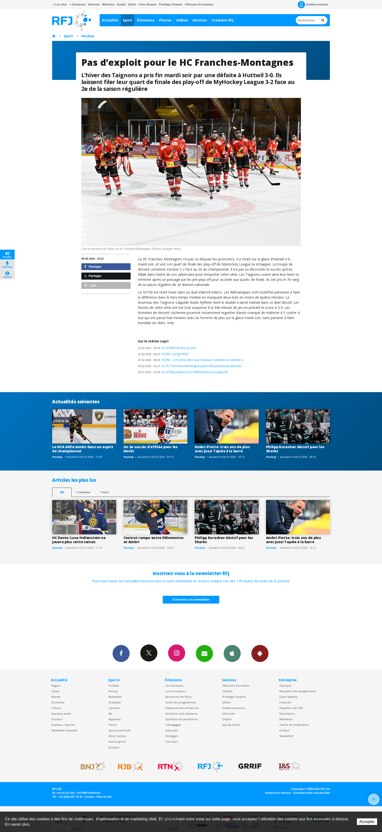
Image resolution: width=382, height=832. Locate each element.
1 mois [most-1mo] (104, 492)
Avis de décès (231, 724)
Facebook (121, 653)
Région (55, 685)
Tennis (112, 724)
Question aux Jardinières (181, 719)
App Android (259, 653)
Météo (226, 702)
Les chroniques (175, 691)
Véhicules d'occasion (235, 685)
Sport (127, 20)
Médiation (286, 719)
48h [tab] (62, 492)
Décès (132, 4)
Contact (284, 730)
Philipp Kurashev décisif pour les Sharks (295, 448)
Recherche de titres (178, 696)
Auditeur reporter (63, 724)
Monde (56, 696)
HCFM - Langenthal (163, 354)
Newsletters (204, 653)
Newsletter (286, 735)
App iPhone (232, 653)
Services (199, 20)
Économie (58, 702)
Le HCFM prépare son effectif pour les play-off (183, 372)
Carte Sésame (148, 4)
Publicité (285, 702)
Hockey (87, 36)
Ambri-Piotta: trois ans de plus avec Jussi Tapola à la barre (222, 448)
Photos (165, 20)
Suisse (55, 691)
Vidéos (182, 20)
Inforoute (94, 4)
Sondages (171, 735)
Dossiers (56, 719)
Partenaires (287, 713)
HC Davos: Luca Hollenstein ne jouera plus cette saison (79, 539)
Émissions (145, 20)
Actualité (110, 20)
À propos (285, 685)
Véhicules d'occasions (199, 4)
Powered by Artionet (278, 792)
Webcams (108, 4)
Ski (110, 713)
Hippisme (114, 719)
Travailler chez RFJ (291, 707)
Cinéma (227, 691)
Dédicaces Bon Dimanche (182, 707)
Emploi (121, 4)
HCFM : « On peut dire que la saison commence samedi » (190, 360)
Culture (56, 707)
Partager (93, 266)
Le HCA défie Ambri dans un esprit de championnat (82, 448)
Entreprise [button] (78, 4)
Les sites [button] (60, 4)
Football (113, 685)
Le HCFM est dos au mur (167, 348)
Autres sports (117, 741)
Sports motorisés (119, 730)
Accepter (367, 822)
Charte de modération (294, 724)
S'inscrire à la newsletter (191, 599)
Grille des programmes (180, 702)
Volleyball (114, 702)
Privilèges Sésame (170, 4)
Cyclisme (114, 707)
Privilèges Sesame (234, 696)
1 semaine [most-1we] (83, 492)
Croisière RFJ (222, 20)
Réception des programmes (297, 691)
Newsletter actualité (64, 730)
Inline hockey (117, 735)
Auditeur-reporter (313, 4)
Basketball (115, 696)
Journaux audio (61, 713)
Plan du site (104, 796)
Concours (171, 741)
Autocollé (171, 730)
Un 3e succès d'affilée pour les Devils (151, 448)
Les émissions (174, 685)
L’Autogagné (173, 724)
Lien (90, 285)
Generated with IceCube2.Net (311, 792)
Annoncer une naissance (181, 713)
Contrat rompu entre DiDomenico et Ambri (154, 539)
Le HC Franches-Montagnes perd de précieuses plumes (190, 366)
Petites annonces (233, 707)
